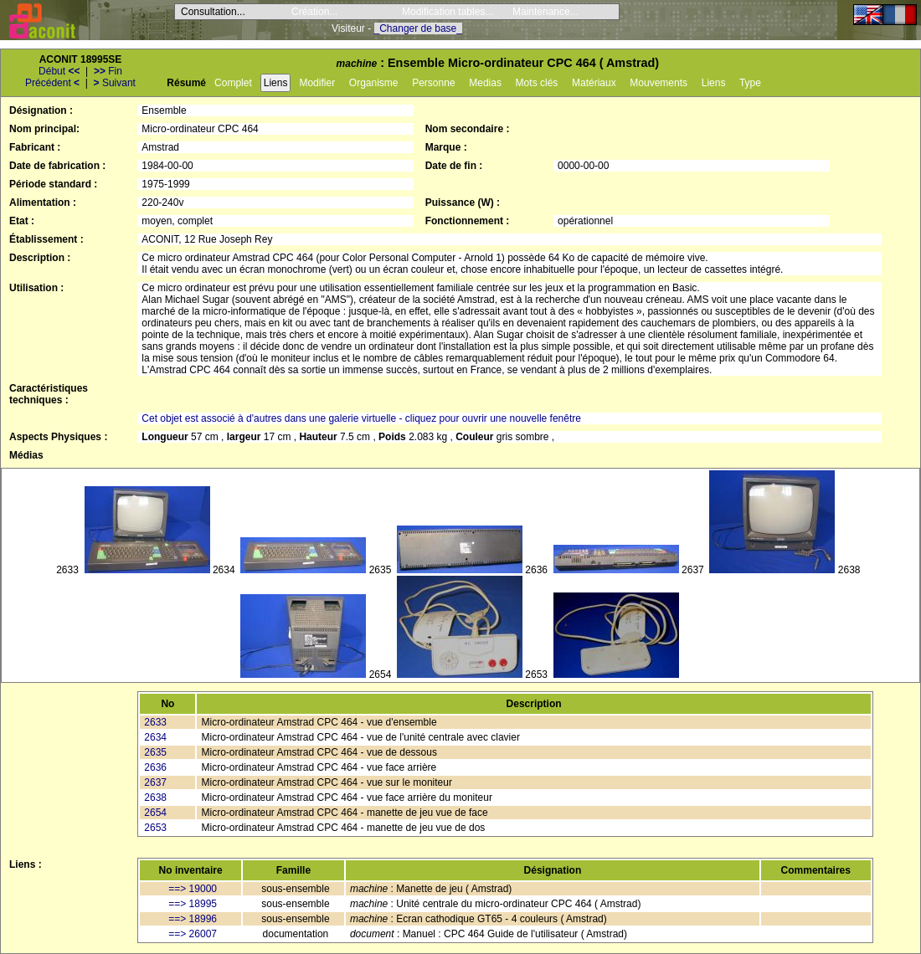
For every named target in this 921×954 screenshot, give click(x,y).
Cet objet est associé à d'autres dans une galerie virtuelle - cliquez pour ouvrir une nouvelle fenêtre (361, 418)
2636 (155, 767)
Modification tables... (447, 12)
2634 (155, 737)
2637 (155, 782)
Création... (314, 12)
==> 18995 (192, 904)
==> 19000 (192, 889)
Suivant (115, 83)
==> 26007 (192, 934)
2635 (155, 752)
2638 (155, 797)
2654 (155, 812)
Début (59, 71)
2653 (155, 827)
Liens (276, 83)
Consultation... (213, 12)
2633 (155, 722)
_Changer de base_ (418, 28)
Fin (108, 71)
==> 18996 (192, 919)
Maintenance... (545, 12)
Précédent (52, 83)
